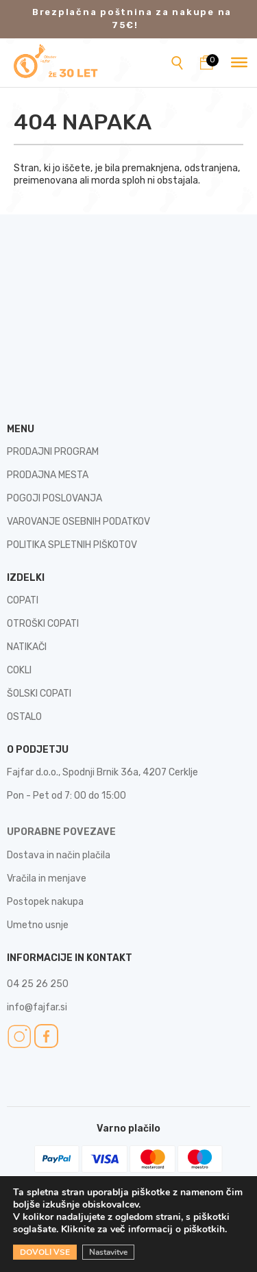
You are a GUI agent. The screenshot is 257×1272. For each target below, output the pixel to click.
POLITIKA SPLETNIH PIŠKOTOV (72, 545)
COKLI (19, 670)
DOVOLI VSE (45, 1252)
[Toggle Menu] (239, 62)
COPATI (22, 600)
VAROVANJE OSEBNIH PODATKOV (78, 521)
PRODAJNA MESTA (47, 475)
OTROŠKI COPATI (43, 623)
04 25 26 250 (38, 984)
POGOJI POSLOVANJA (54, 498)
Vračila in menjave (46, 878)
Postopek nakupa (45, 902)
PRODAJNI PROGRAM (53, 452)
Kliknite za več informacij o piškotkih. (144, 1229)
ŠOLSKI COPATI (39, 693)
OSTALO (24, 717)
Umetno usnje (38, 925)
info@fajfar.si (37, 1007)
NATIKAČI (27, 647)
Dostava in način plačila (58, 855)
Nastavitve (108, 1252)
